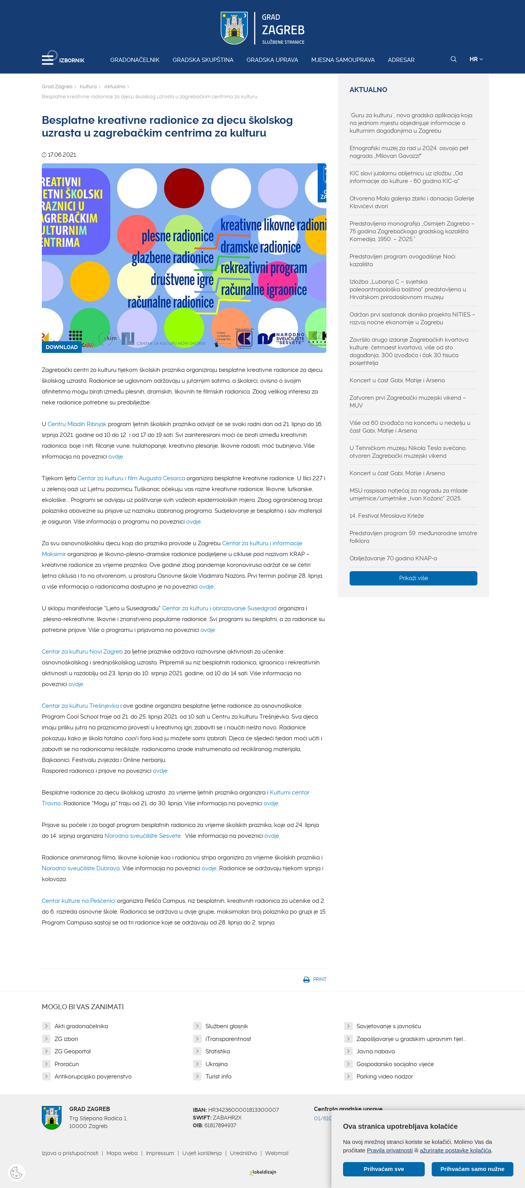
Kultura (88, 86)
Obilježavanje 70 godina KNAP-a (393, 558)
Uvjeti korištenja (202, 1153)
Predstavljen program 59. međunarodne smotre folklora (413, 537)
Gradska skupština (203, 59)
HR (476, 59)
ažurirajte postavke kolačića (455, 1150)
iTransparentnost (228, 1039)
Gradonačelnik (135, 59)
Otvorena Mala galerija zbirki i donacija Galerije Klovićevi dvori (412, 202)
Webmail (276, 1153)
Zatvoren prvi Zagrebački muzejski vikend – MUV (408, 401)
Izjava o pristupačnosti (70, 1153)
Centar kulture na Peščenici (79, 900)
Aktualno (114, 86)
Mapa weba (122, 1153)
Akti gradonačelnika (81, 1026)
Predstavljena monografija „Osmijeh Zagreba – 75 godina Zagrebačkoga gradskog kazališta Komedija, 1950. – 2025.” (412, 231)
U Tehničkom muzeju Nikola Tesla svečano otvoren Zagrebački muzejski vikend (408, 452)
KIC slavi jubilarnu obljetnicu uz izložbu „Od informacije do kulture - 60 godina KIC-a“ (406, 177)
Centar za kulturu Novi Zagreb (82, 651)
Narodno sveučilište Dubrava (81, 868)
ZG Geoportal (73, 1051)
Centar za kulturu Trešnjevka (80, 705)
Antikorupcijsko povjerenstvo (93, 1076)
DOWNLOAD (62, 347)
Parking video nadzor (385, 1076)
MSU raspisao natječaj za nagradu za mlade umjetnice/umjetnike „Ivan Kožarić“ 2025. (409, 494)
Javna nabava (376, 1051)
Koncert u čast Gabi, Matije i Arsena (397, 380)
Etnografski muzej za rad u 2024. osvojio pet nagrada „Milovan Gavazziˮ (409, 152)
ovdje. (116, 456)
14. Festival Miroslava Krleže (387, 515)
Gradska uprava (272, 59)
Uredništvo (243, 1153)
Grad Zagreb (57, 86)
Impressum (160, 1153)
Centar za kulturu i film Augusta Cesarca (131, 478)
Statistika (218, 1051)
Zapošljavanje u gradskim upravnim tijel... (411, 1039)
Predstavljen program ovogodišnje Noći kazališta (402, 260)
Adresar (401, 59)
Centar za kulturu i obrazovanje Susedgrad (220, 608)
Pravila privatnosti (390, 1150)
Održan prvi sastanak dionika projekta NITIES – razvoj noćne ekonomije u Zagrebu (412, 318)
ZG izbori (66, 1039)
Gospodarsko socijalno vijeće (395, 1064)
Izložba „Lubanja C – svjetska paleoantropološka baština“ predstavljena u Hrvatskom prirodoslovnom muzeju (408, 289)
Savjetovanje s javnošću (389, 1026)
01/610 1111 (328, 1118)
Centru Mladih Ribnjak (78, 424)
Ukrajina (217, 1064)
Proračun (67, 1064)
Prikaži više (413, 578)
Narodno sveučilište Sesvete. (143, 835)
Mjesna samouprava (343, 59)
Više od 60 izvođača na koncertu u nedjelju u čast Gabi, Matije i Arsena (410, 426)
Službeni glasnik (227, 1026)
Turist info (219, 1076)
